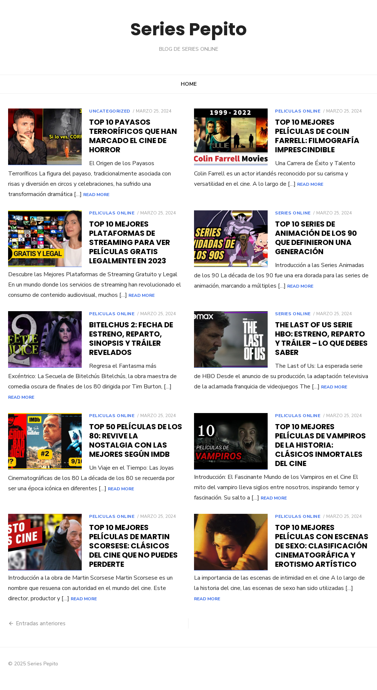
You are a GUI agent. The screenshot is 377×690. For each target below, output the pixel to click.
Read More (96, 195)
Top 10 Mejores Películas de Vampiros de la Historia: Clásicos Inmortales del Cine (320, 455)
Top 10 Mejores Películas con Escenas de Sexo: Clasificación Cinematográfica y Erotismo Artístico (322, 556)
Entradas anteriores (41, 633)
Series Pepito (188, 29)
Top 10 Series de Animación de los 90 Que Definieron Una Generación (316, 238)
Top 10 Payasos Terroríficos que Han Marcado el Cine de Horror (133, 136)
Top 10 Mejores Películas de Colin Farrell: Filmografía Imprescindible (317, 136)
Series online (293, 213)
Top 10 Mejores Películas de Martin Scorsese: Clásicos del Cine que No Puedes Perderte (133, 556)
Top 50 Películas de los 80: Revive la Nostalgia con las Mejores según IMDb (135, 451)
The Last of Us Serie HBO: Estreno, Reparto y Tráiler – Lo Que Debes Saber (321, 349)
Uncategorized (109, 111)
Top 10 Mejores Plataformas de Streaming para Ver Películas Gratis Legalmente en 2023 (129, 242)
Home (189, 84)
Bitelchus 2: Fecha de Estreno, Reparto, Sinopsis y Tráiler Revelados (131, 349)
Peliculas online (298, 111)
